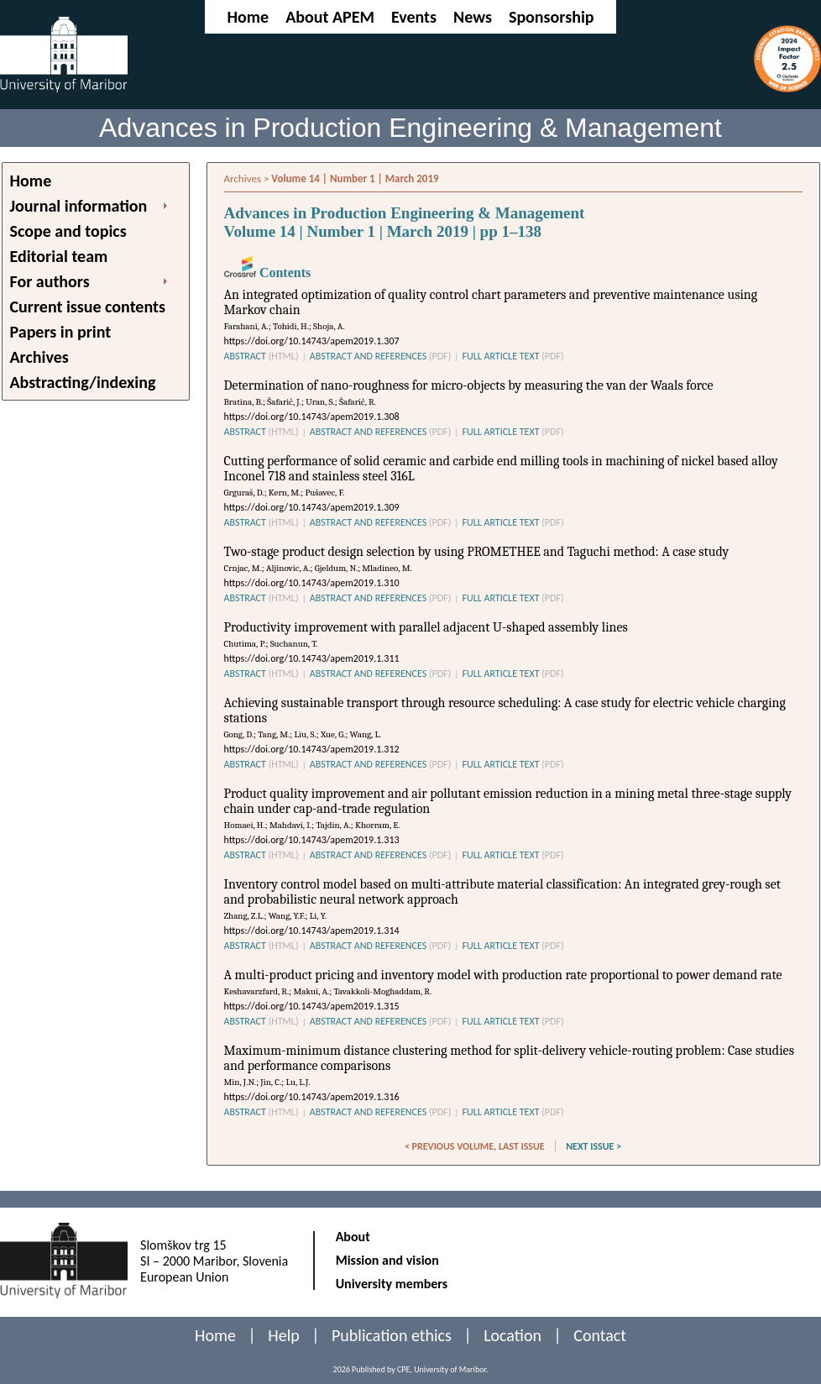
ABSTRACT (261, 356)
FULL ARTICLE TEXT (512, 356)
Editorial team (59, 256)
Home (248, 17)
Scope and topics (68, 231)
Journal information (79, 206)
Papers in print (61, 332)
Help (284, 1335)
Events (414, 17)
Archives (39, 357)
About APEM (329, 17)
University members (392, 1284)
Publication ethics (392, 1335)
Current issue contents (87, 306)
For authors (50, 281)
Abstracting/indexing (83, 382)
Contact (599, 1335)
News (472, 17)
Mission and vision (387, 1260)
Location (512, 1335)
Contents (267, 272)
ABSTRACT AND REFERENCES (381, 356)
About (353, 1237)
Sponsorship (551, 17)
